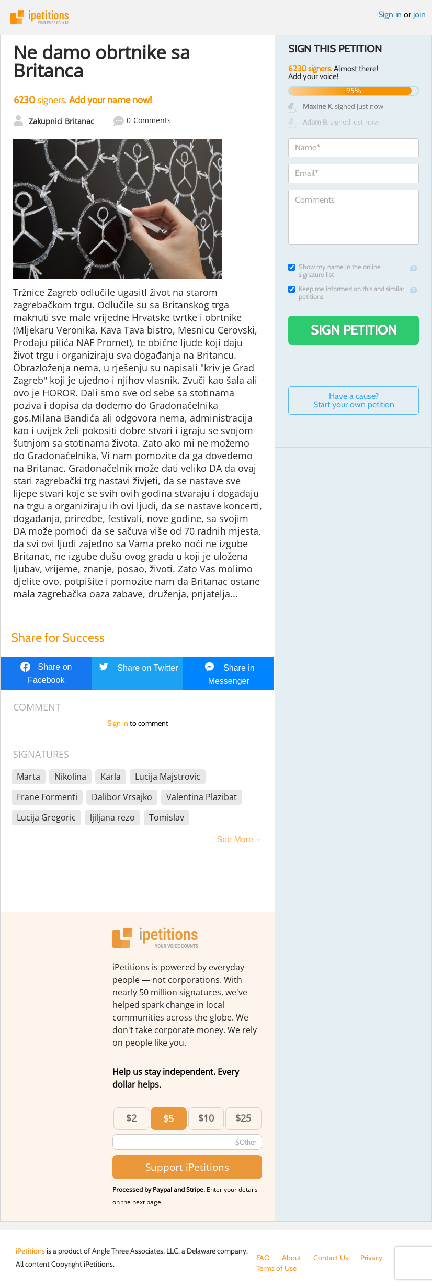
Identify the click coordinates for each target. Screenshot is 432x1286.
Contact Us (330, 1257)
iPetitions (216, 17)
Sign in (390, 14)
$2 (131, 1118)
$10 (206, 1118)
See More (235, 839)
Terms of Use (276, 1268)
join (419, 14)
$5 (168, 1118)
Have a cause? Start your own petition (353, 400)
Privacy (371, 1257)
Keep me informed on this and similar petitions (346, 293)
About (291, 1257)
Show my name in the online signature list (334, 271)
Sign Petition (354, 330)
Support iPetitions (187, 1167)
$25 (243, 1118)
